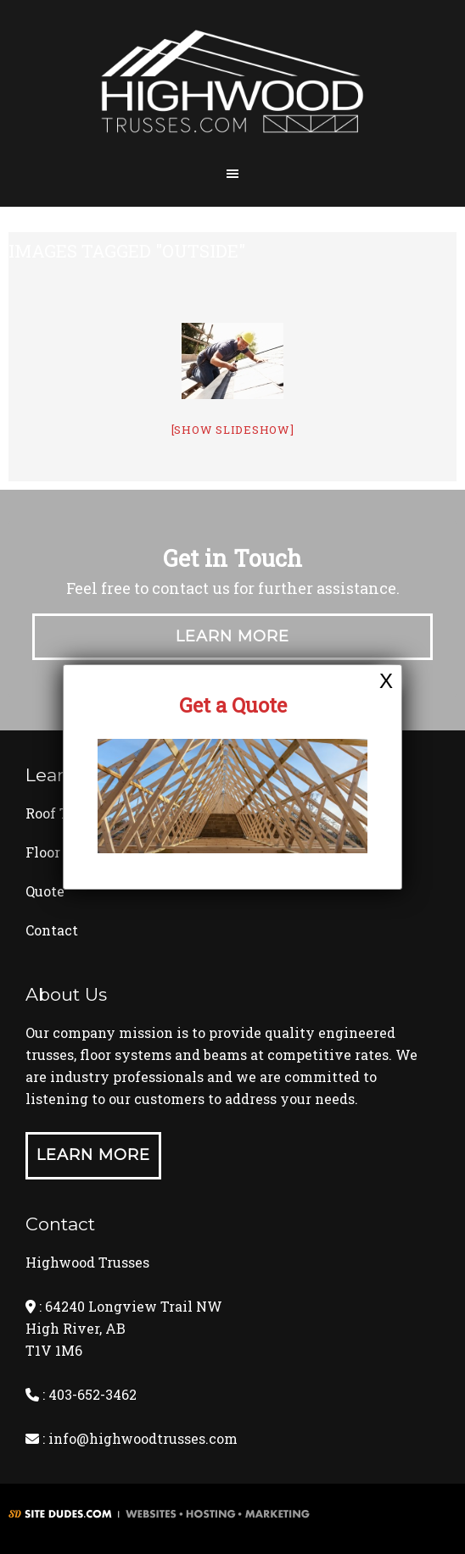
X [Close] (386, 680)
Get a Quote (233, 705)
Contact (51, 930)
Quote (44, 891)
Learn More (232, 636)
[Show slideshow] (232, 429)
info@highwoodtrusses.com (143, 1438)
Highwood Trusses (232, 86)
